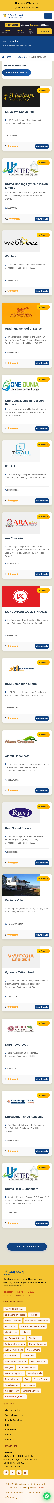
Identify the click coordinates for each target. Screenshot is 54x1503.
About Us (9, 1434)
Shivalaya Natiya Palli (20, 111)
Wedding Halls (35, 1373)
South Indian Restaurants (33, 1326)
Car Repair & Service (14, 1338)
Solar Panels (28, 1355)
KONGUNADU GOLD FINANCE (26, 611)
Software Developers (15, 1344)
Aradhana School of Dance (23, 328)
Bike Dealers (35, 1338)
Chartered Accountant (15, 1361)
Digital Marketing (37, 1344)
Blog (7, 1424)
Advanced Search (17, 72)
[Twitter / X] (12, 1472)
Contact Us (10, 1439)
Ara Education (15, 538)
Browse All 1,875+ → (15, 1396)
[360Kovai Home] (13, 15)
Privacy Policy (34, 1492)
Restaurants (11, 1326)
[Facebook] (6, 1472)
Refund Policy (11, 1497)
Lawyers (9, 1367)
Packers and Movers (26, 1367)
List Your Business (13, 1410)
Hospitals (34, 1314)
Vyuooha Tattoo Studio (20, 972)
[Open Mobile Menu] (48, 16)
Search (21, 57)
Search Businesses (14, 1415)
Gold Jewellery (12, 1390)
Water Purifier (11, 1355)
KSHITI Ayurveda (16, 1044)
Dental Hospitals (13, 1320)
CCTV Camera (33, 1349)
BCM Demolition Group (21, 683)
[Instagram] (19, 1472)
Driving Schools (41, 1379)
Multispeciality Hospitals (36, 1320)
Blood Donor (11, 1429)
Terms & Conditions (14, 1492)
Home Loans (29, 1385)
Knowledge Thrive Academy (24, 1116)
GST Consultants (38, 1361)
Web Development (14, 1349)
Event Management (14, 1373)
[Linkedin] (25, 1472)
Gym (27, 1379)
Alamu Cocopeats (17, 756)
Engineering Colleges (15, 1314)
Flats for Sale (11, 1332)
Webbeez (11, 256)
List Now (44, 31)
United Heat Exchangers (21, 1188)
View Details (42, 146)
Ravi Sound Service (18, 828)
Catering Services (31, 1390)
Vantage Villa (14, 900)
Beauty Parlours (12, 1379)
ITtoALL (10, 466)
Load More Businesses (26, 1246)
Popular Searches (13, 1420)
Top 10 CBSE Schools (15, 1309)
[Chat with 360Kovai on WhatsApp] (47, 1496)
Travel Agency (11, 1385)
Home (6, 57)
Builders (26, 1332)
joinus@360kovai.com (28, 3)
